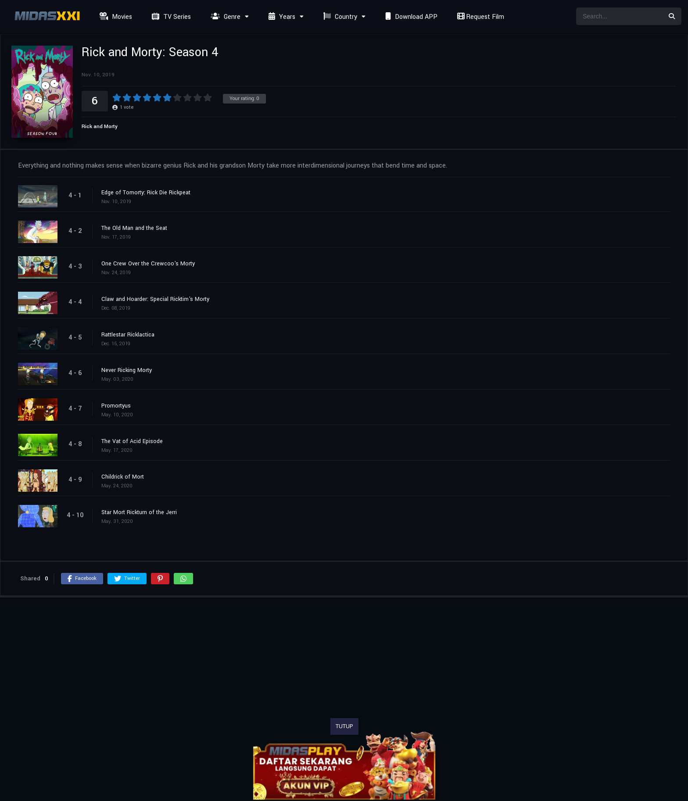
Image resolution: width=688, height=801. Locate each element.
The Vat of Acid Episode (132, 441)
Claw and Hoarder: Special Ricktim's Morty (155, 299)
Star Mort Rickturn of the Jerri (139, 512)
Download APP (410, 16)
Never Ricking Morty (126, 370)
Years (280, 16)
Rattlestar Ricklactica (127, 335)
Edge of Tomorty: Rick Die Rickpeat (145, 193)
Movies (114, 16)
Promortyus (116, 406)
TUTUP (344, 726)
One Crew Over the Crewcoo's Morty (148, 264)
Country (339, 16)
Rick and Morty (100, 126)
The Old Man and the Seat (134, 228)
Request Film (479, 16)
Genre (224, 16)
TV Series (170, 16)
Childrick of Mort (122, 477)
